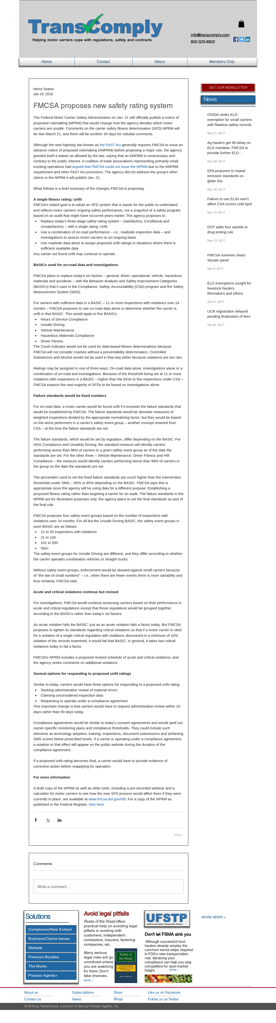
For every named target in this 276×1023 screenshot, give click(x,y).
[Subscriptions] (86, 992)
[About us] (37, 992)
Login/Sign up (200, 24)
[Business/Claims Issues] (51, 938)
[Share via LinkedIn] (59, 820)
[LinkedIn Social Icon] (247, 39)
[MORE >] (91, 980)
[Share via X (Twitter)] (47, 820)
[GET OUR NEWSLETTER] (228, 88)
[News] (86, 999)
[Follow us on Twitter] (169, 999)
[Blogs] (128, 999)
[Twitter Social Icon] (241, 39)
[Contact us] (37, 999)
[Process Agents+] (51, 975)
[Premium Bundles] (51, 957)
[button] (241, 23)
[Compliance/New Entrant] (51, 929)
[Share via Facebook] (35, 820)
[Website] (51, 948)
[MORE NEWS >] (224, 917)
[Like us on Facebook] (169, 992)
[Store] (128, 992)
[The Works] (51, 966)
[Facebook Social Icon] (235, 39)
